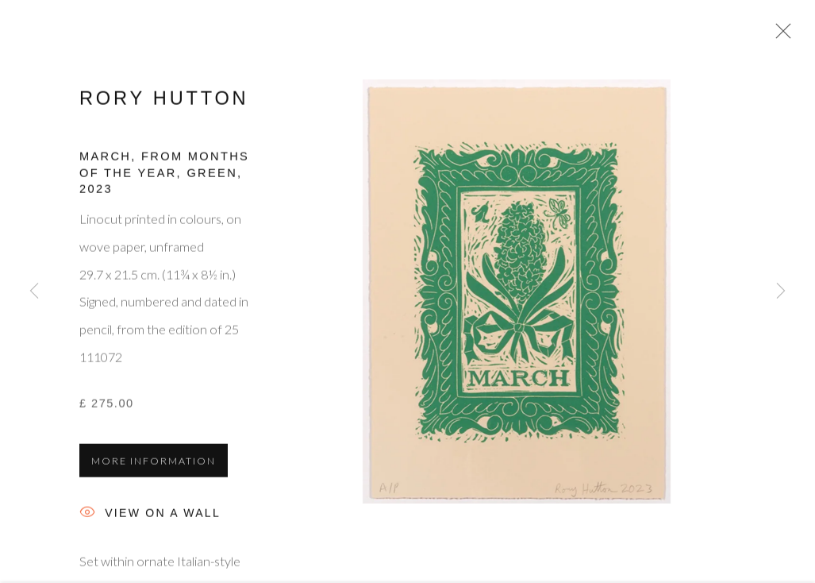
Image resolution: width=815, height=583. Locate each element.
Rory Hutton (163, 101)
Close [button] (779, 36)
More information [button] (153, 464)
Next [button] (781, 291)
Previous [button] (34, 291)
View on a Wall (150, 517)
